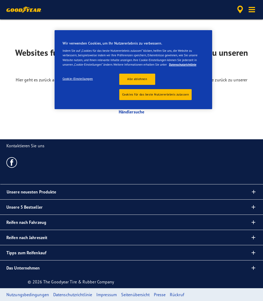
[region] (133, 69)
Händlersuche (131, 111)
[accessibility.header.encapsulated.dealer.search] (239, 9)
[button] (252, 9)
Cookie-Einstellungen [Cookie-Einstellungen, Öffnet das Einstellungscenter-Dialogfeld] (78, 79)
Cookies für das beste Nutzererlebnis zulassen (155, 94)
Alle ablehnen (137, 79)
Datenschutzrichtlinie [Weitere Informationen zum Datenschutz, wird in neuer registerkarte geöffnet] (182, 64)
